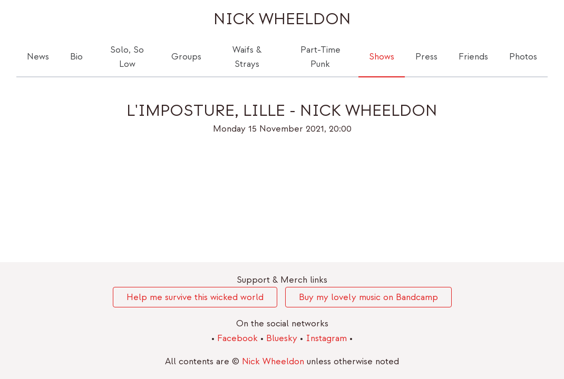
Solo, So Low (127, 56)
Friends (473, 56)
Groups (186, 56)
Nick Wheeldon (282, 19)
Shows (381, 56)
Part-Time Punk (320, 56)
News (38, 56)
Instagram (327, 338)
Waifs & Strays (246, 56)
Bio (76, 56)
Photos (523, 56)
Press (426, 56)
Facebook (238, 338)
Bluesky (283, 338)
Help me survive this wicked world (195, 297)
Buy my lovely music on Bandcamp (368, 297)
